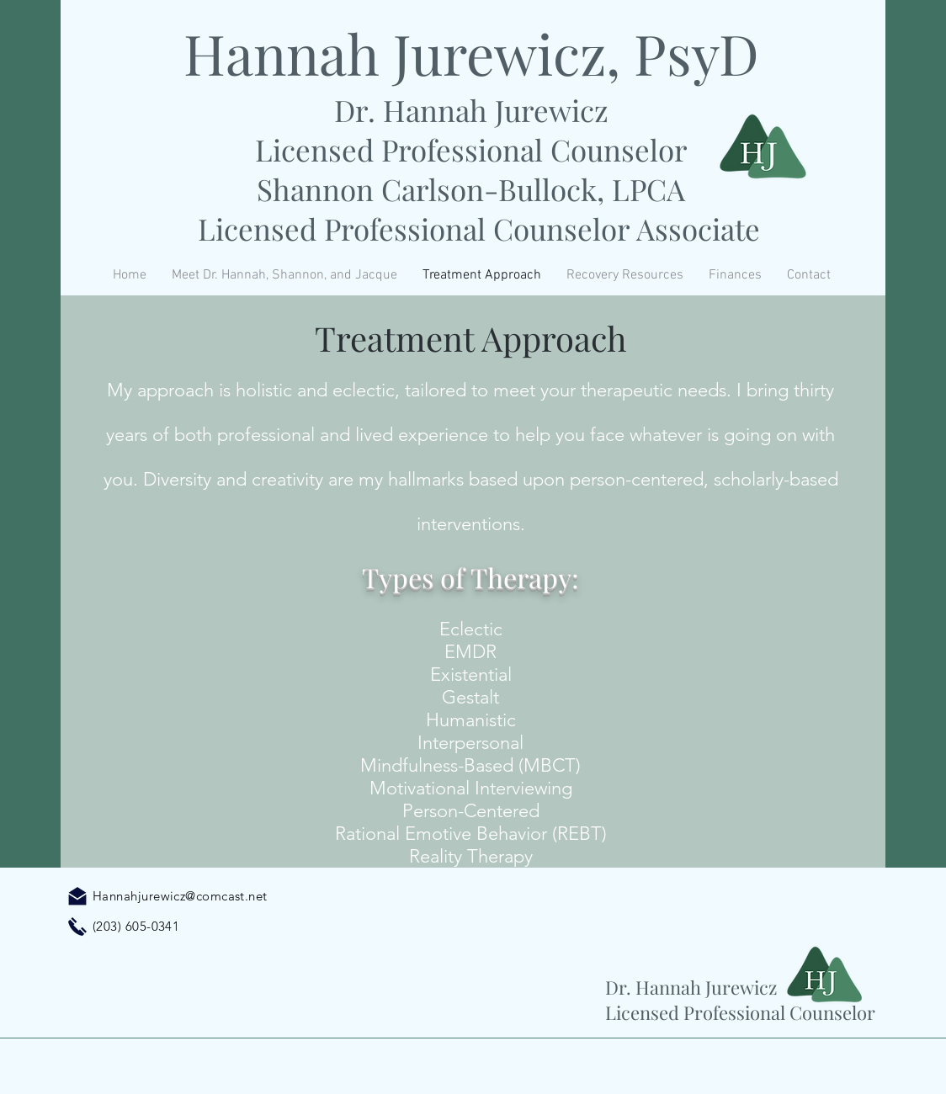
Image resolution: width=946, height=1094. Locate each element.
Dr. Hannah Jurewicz (471, 110)
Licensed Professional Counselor (471, 149)
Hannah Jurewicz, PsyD (471, 53)
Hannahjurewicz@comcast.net (180, 896)
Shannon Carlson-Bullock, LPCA (471, 189)
